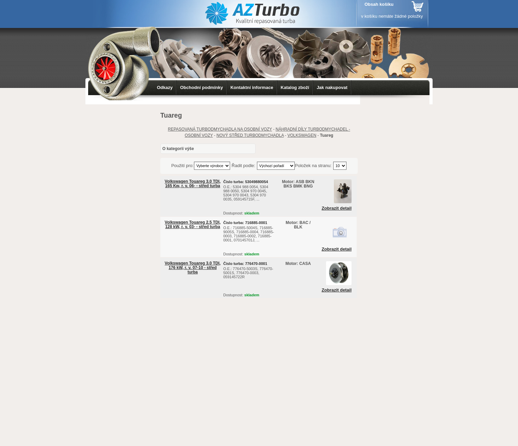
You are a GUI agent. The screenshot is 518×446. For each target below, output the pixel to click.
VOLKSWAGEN (301, 135)
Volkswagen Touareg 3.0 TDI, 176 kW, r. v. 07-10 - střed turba (193, 267)
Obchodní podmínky (201, 87)
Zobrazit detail (337, 208)
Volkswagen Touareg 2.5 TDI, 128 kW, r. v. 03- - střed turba (193, 224)
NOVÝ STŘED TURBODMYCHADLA (250, 135)
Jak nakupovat (332, 87)
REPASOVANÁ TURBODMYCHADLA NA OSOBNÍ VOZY (220, 129)
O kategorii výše (178, 148)
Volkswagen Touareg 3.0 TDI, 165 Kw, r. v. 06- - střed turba (193, 183)
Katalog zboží (295, 87)
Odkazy (165, 87)
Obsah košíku (379, 4)
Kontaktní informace (251, 87)
